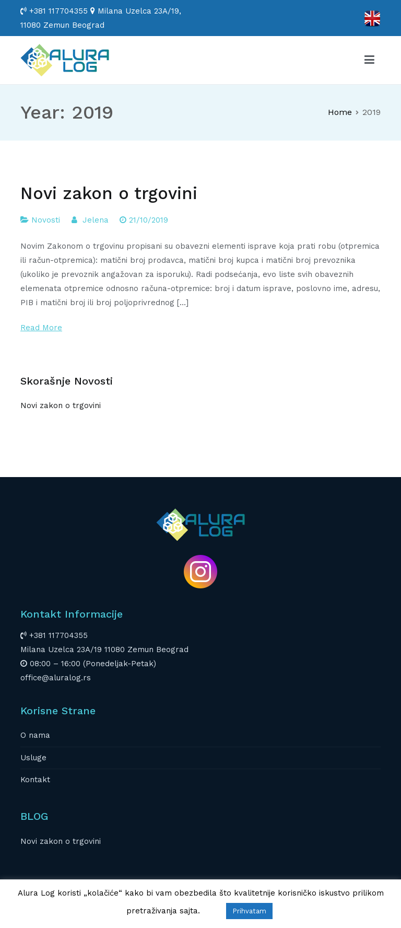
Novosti (45, 220)
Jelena (95, 220)
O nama (35, 735)
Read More (41, 327)
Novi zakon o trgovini (108, 193)
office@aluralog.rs (55, 677)
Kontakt (35, 779)
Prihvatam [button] (249, 911)
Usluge (33, 757)
